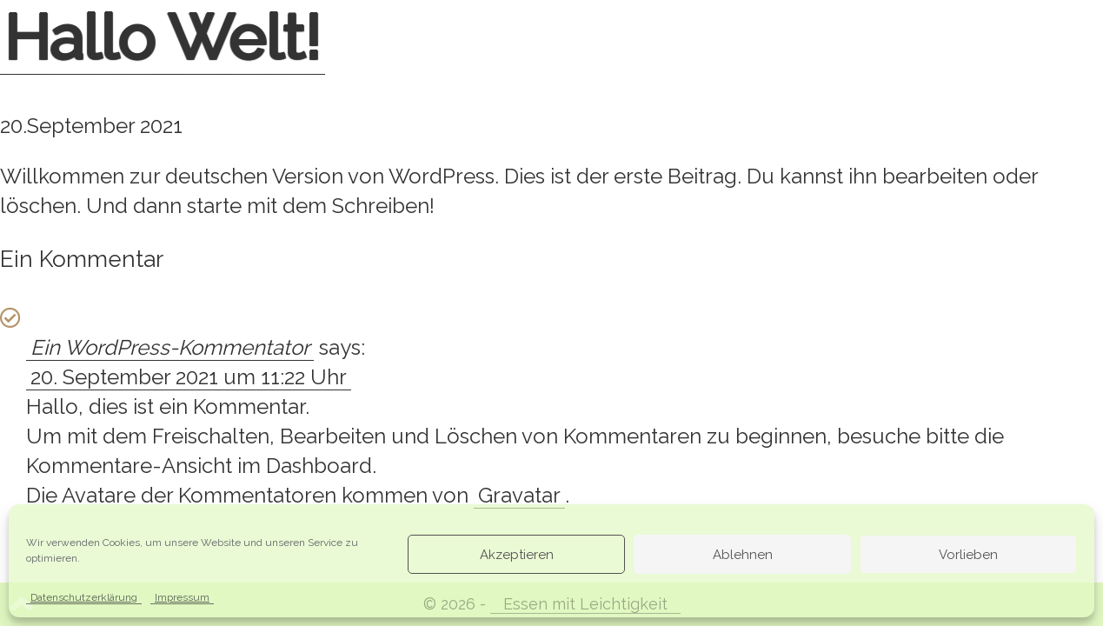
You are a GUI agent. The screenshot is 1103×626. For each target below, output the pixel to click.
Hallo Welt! (162, 37)
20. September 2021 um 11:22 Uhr (188, 377)
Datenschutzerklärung (83, 597)
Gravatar (519, 495)
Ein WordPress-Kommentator (169, 347)
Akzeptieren (517, 555)
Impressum (182, 597)
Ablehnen (743, 555)
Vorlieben (968, 555)
